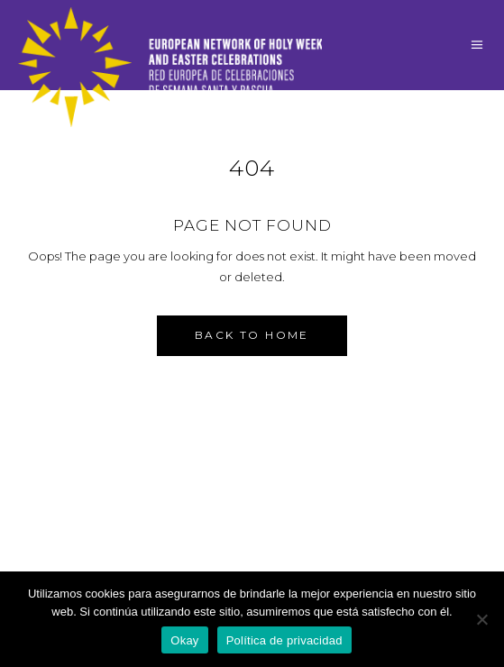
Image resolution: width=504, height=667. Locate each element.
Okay (184, 640)
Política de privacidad (284, 640)
